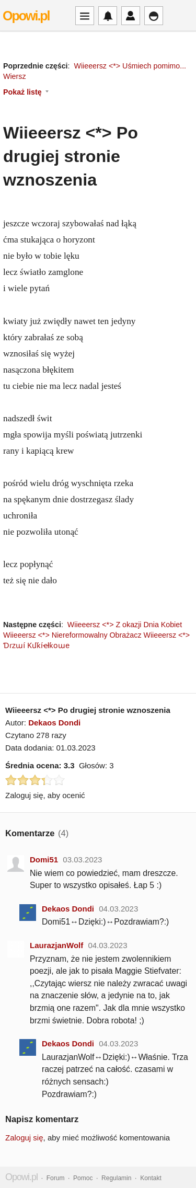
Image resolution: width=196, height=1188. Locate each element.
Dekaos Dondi (54, 722)
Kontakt (151, 1178)
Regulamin (116, 1178)
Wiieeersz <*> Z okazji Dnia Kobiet (124, 624)
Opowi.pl (26, 15)
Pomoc (83, 1178)
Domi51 (44, 859)
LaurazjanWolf (56, 945)
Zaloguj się (24, 1137)
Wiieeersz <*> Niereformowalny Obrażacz (72, 635)
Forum (56, 1178)
